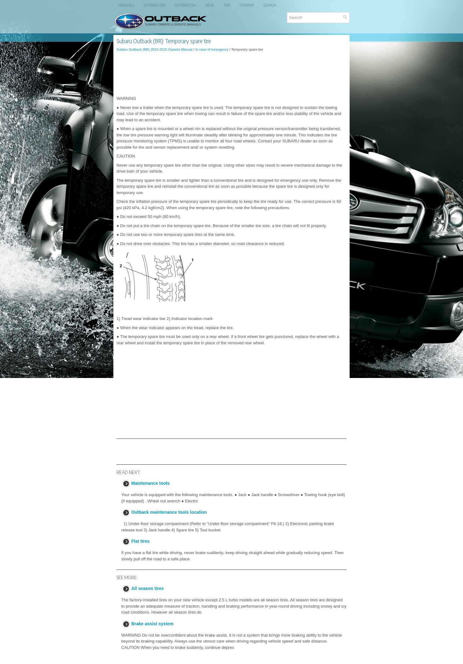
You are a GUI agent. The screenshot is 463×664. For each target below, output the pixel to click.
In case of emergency (211, 49)
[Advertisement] (231, 74)
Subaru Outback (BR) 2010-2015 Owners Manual (154, 49)
